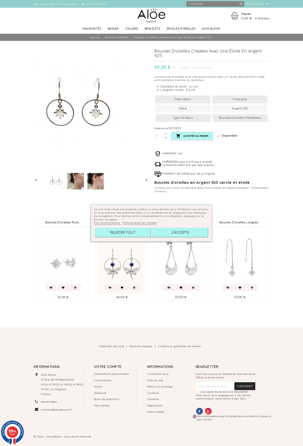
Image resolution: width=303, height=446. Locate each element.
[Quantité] (159, 136)
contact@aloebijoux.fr (56, 409)
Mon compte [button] (258, 4)
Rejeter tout (122, 232)
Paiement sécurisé (112, 346)
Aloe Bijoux (211, 28)
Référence (161, 128)
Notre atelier (155, 411)
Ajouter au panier (192, 136)
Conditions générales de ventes (179, 346)
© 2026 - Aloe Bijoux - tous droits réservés (63, 436)
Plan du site (155, 380)
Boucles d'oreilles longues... (240, 222)
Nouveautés (92, 28)
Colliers (131, 28)
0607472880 (49, 402)
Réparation (155, 405)
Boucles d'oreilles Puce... (63, 222)
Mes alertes (102, 405)
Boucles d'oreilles (181, 28)
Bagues (113, 28)
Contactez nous (158, 374)
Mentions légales (141, 346)
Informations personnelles (111, 374)
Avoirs (98, 386)
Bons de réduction (106, 399)
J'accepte (180, 232)
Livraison (153, 393)
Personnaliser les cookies (139, 223)
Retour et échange (160, 386)
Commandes (103, 380)
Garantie (153, 399)
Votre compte (108, 366)
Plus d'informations (107, 223)
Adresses (100, 393)
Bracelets (152, 28)
